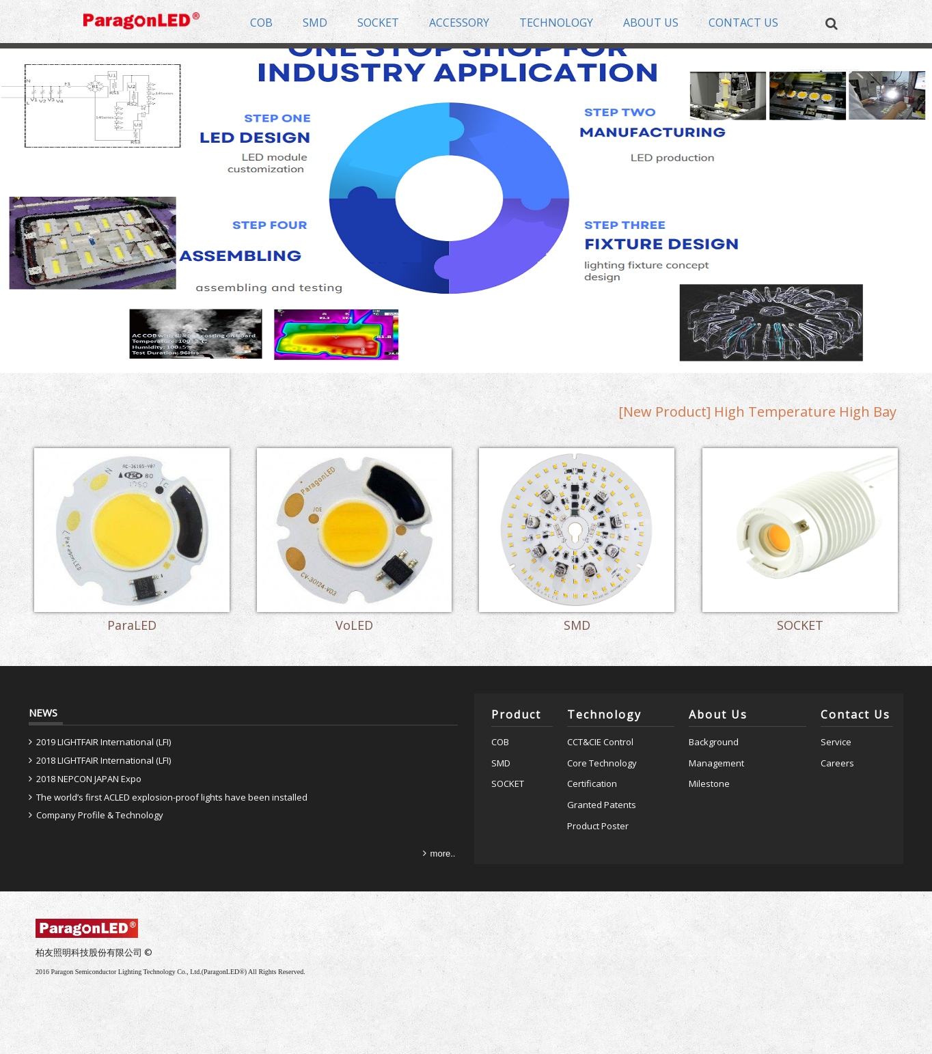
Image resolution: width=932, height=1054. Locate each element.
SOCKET (800, 626)
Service (836, 742)
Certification (592, 783)
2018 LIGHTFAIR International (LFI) (103, 760)
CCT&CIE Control (600, 742)
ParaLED (131, 626)
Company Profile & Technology (99, 815)
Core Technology (602, 763)
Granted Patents (601, 805)
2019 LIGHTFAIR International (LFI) (103, 742)
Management (716, 763)
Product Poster (598, 826)
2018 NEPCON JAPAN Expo (88, 779)
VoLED (354, 626)
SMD (577, 626)
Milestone (709, 783)
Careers (837, 763)
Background (714, 742)
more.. (443, 853)
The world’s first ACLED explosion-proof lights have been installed (171, 797)
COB (500, 742)
